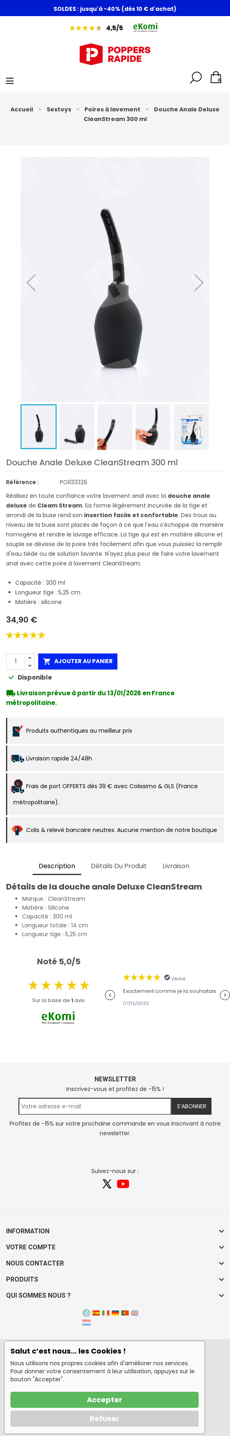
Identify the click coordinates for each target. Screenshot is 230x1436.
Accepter (104, 1400)
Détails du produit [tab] (119, 866)
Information (27, 1231)
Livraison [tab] (175, 866)
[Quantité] (15, 661)
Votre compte (30, 1247)
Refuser (104, 1418)
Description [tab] (57, 866)
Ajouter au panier (78, 661)
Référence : (22, 482)
